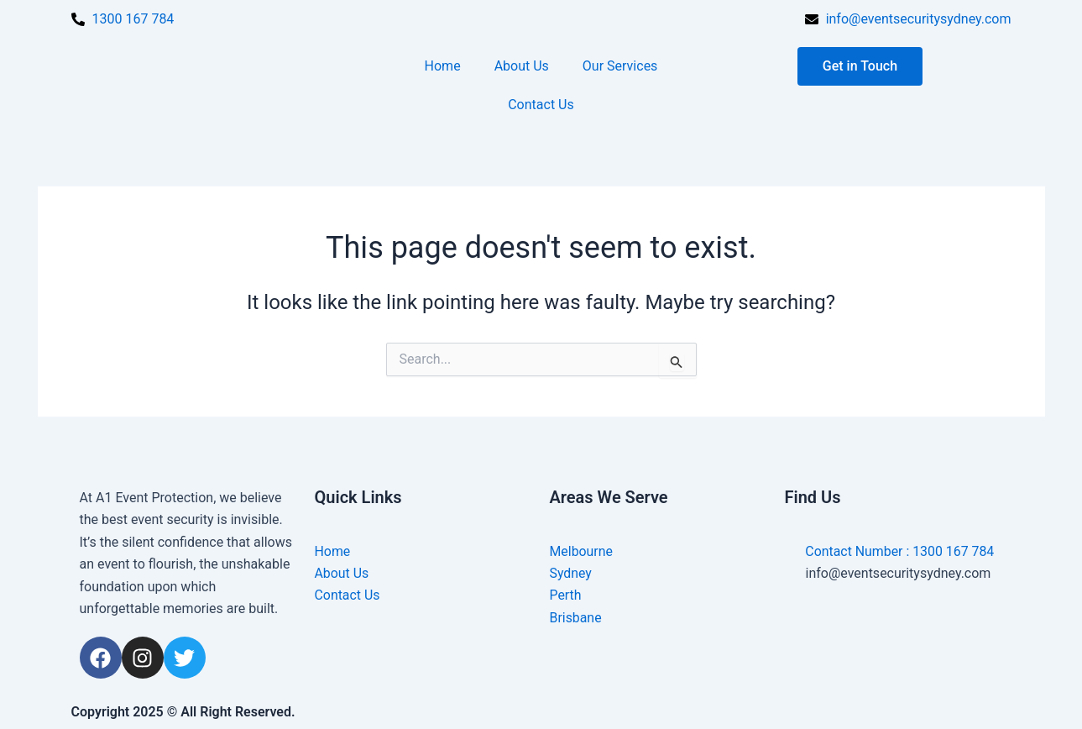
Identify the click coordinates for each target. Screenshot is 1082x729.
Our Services (620, 66)
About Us (521, 66)
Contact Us (541, 105)
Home (443, 66)
